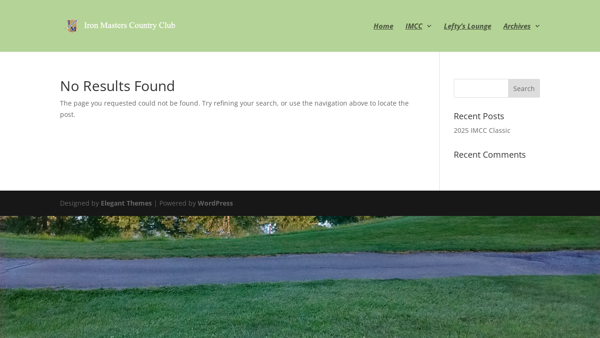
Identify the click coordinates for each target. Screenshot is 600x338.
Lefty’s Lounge (467, 27)
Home (383, 27)
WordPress (215, 203)
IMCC (413, 27)
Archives (517, 27)
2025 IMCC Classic (482, 130)
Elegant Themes (126, 203)
